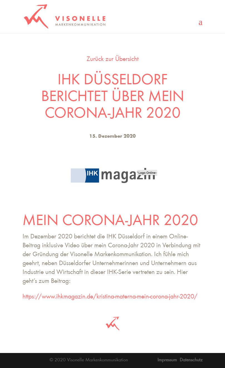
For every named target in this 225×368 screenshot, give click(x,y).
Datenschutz (191, 360)
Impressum (167, 360)
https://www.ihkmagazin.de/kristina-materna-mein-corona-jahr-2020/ (110, 297)
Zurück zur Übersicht (112, 59)
